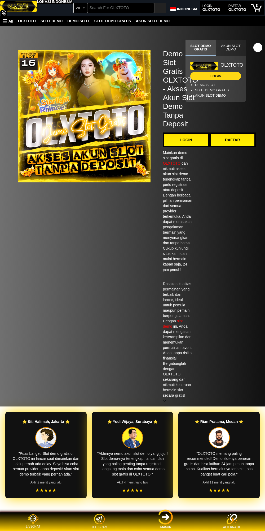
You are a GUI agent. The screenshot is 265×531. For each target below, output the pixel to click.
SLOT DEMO (52, 21)
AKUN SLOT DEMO (153, 21)
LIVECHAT (33, 521)
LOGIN (186, 140)
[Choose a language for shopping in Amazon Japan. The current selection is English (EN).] (183, 8)
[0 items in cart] (256, 8)
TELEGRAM (99, 521)
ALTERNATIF (232, 521)
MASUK (166, 521)
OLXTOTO (27, 21)
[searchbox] (120, 8)
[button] (55, 1)
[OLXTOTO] (18, 8)
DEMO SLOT (78, 21)
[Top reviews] (132, 513)
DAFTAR (232, 140)
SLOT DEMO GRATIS (112, 21)
